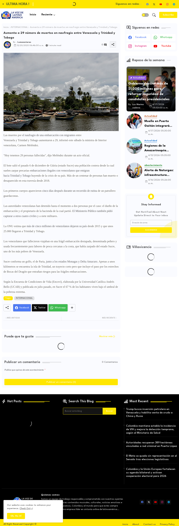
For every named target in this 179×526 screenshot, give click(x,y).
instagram (141, 46)
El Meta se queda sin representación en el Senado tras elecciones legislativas (151, 458)
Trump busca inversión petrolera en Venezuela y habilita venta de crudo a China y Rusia (149, 413)
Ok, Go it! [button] (16, 516)
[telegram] (173, 4)
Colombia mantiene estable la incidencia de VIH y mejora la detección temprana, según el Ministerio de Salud (151, 429)
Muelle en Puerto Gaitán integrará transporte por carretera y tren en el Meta (160, 124)
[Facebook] (22, 307)
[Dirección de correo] (151, 223)
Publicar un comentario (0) (61, 382)
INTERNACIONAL (19, 27)
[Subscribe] (168, 15)
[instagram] (167, 4)
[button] (145, 15)
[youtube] (160, 4)
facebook (140, 37)
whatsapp (166, 37)
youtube (166, 46)
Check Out (25, 508)
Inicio (33, 14)
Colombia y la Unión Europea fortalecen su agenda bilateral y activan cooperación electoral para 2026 (150, 473)
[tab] (33, 14)
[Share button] (72, 307)
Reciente (46, 14)
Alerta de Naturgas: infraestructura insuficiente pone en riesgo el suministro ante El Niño (159, 173)
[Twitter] (40, 307)
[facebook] (147, 4)
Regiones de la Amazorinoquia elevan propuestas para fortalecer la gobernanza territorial (157, 148)
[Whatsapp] (58, 307)
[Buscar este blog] (83, 411)
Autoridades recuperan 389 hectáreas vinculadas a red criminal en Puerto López (151, 444)
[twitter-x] (154, 4)
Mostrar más (106, 336)
